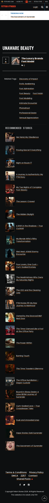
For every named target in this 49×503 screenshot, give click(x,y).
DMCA (15, 476)
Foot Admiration (26, 88)
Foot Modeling (25, 98)
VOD (46, 2)
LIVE (29, 2)
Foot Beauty (24, 93)
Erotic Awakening (27, 83)
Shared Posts (24, 479)
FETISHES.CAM (9, 2)
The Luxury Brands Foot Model (32, 60)
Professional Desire (27, 113)
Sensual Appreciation (29, 117)
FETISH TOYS (38, 2)
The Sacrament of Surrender (23, 16)
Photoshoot (24, 108)
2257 (23, 476)
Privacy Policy (36, 472)
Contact (33, 476)
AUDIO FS (19, 2)
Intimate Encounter (28, 103)
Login (35, 7)
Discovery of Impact (28, 79)
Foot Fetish (38, 93)
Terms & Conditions (16, 472)
